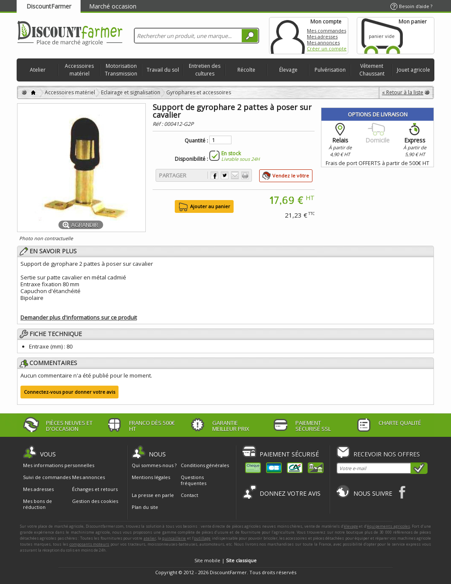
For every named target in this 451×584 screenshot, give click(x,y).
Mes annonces (323, 42)
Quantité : (196, 140)
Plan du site (145, 507)
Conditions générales (205, 465)
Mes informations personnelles (58, 465)
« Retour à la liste (402, 92)
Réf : (158, 124)
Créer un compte (327, 48)
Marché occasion (112, 6)
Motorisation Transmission (121, 69)
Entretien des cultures (204, 69)
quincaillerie (174, 538)
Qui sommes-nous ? (154, 465)
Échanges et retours (95, 489)
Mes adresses (322, 36)
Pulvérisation (330, 69)
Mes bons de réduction (37, 504)
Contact (189, 495)
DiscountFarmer (48, 6)
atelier (150, 538)
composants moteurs (89, 544)
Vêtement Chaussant (372, 69)
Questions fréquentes (193, 480)
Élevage (288, 69)
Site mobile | (225, 560)
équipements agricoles (388, 526)
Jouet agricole (413, 69)
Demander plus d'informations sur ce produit (78, 317)
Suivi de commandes (47, 477)
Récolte (246, 69)
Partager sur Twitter (224, 175)
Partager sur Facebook (214, 175)
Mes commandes (326, 30)
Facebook (402, 492)
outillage (202, 538)
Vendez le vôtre (290, 175)
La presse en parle (153, 495)
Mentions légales (151, 477)
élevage (351, 526)
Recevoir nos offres (386, 454)
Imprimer (245, 175)
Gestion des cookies (95, 501)
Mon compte (287, 35)
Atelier (38, 69)
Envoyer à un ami (235, 175)
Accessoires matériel (79, 69)
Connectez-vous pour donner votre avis (69, 392)
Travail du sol (163, 69)
